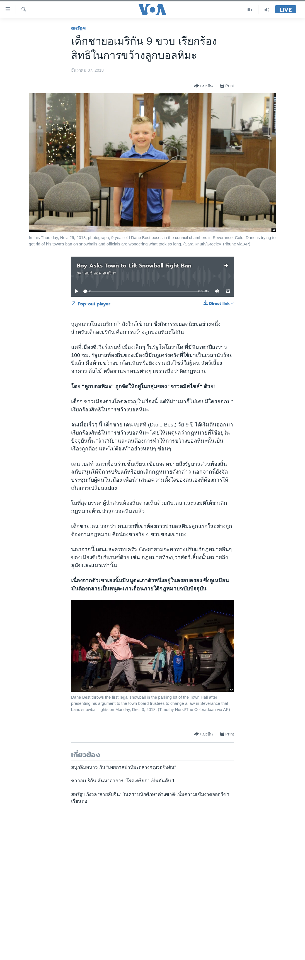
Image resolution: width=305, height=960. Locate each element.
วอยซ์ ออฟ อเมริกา (99, 273)
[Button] (203, 86)
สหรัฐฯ (78, 28)
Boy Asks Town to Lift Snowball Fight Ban (134, 265)
